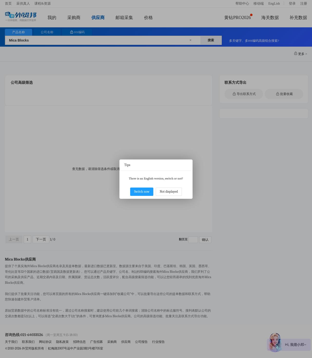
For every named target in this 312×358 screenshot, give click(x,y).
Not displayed (169, 191)
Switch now (141, 191)
